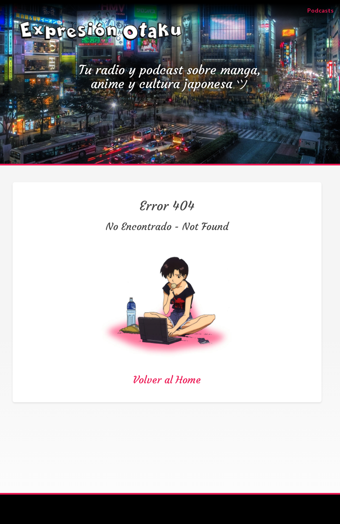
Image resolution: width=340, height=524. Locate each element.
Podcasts (323, 10)
